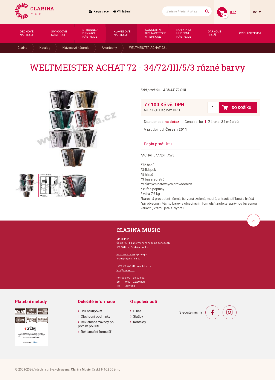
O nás (137, 311)
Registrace (101, 11)
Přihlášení (123, 11)
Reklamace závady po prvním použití (96, 324)
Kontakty (139, 322)
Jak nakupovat (91, 311)
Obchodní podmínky (95, 316)
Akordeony (109, 48)
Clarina (22, 48)
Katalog (45, 48)
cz (255, 12)
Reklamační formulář (96, 332)
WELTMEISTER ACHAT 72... (148, 48)
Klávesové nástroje (76, 48)
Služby (138, 316)
